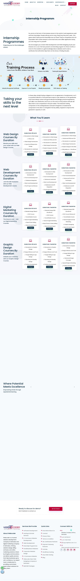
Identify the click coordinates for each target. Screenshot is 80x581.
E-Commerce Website (30, 551)
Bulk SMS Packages (29, 561)
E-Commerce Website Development (30, 534)
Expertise (41, 2)
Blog (56, 5)
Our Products (60, 2)
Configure (30, 154)
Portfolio (45, 544)
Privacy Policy (46, 531)
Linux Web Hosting (48, 550)
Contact (63, 5)
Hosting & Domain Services (29, 530)
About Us (33, 2)
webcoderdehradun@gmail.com (70, 542)
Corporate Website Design (29, 548)
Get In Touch (54, 505)
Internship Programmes (30, 541)
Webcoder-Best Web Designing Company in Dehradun (30, 556)
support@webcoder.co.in (70, 538)
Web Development (29, 538)
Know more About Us (49, 526)
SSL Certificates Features (50, 537)
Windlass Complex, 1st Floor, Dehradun (68, 528)
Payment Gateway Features (48, 541)
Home (26, 2)
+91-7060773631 (67, 535)
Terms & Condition (48, 534)
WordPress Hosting (48, 547)
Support (72, 4)
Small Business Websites (31, 544)
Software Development (30, 526)
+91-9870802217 (66, 532)
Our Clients (50, 2)
